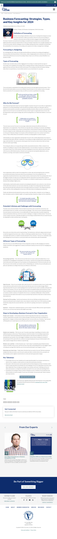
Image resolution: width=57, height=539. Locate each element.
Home (7, 507)
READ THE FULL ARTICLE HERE (27, 376)
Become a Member (28, 487)
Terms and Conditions (25, 530)
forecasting (10, 402)
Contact (48, 507)
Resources (41, 507)
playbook (14, 402)
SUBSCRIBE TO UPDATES (9, 501)
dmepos (5, 402)
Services (33, 507)
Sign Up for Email (9, 415)
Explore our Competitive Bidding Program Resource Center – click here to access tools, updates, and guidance (24, 1)
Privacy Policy (33, 530)
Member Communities (23, 507)
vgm (18, 402)
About (13, 507)
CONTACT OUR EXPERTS (47, 502)
